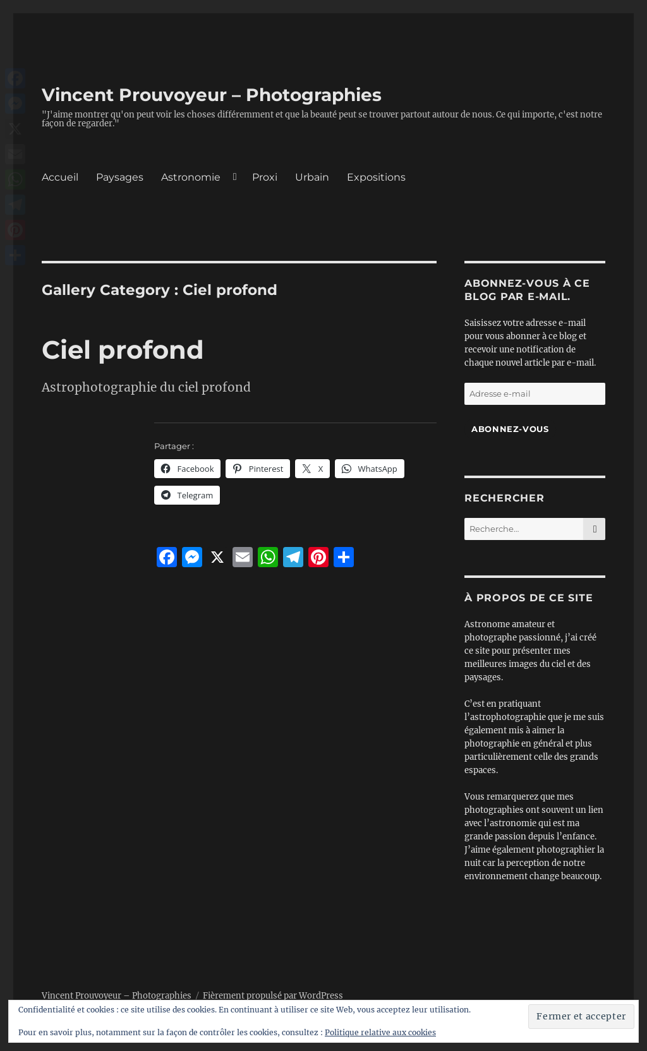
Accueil (60, 177)
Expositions (376, 177)
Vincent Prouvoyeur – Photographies (212, 94)
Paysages (119, 177)
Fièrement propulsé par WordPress (273, 995)
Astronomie (191, 177)
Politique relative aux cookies (380, 1032)
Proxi (264, 177)
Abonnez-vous (509, 429)
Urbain (312, 177)
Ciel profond (123, 349)
